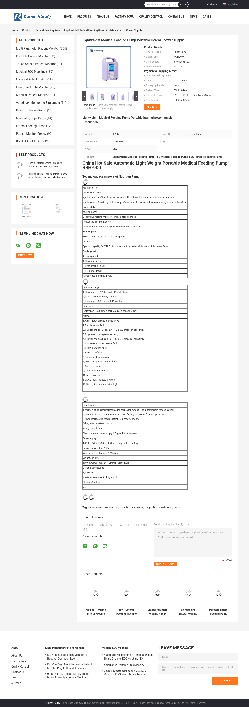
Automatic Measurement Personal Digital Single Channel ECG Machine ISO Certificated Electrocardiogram (128, 657)
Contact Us (176, 16)
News (193, 16)
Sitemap (16, 683)
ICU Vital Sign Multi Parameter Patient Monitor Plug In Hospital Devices (69, 666)
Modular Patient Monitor (32, 95)
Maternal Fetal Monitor (31, 79)
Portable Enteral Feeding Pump (135, 507)
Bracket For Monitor (29, 141)
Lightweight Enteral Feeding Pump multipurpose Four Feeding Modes (188, 611)
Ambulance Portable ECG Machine (124, 665)
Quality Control (151, 16)
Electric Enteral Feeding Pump (103, 507)
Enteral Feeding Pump (48, 30)
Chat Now (212, 4)
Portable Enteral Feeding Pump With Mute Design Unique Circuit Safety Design (218, 611)
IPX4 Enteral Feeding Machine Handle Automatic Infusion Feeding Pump (126, 611)
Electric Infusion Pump (31, 110)
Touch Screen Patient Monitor (36, 64)
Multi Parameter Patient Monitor (37, 48)
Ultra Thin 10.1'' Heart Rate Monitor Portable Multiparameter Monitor (68, 675)
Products (84, 16)
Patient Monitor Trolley (31, 133)
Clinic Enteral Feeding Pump (166, 507)
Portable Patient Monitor (32, 56)
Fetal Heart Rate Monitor (32, 87)
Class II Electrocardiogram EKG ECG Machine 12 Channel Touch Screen (125, 672)
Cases (207, 16)
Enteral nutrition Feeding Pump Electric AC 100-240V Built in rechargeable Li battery (157, 611)
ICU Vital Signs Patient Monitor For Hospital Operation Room (67, 656)
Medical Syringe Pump (31, 118)
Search (183, 4)
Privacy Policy (53, 703)
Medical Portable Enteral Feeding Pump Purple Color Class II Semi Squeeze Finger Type (96, 611)
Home (68, 16)
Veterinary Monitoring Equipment (38, 102)
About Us (103, 16)
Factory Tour (124, 16)
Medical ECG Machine (30, 71)
